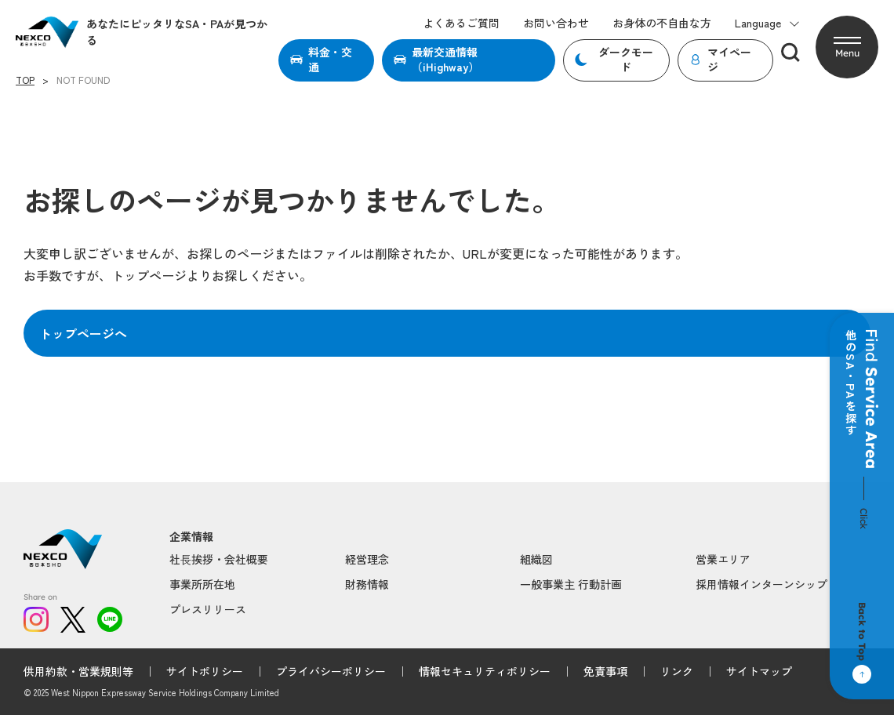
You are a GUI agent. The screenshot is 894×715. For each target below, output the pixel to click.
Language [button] (767, 23)
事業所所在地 (202, 584)
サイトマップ (759, 671)
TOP (25, 80)
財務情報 (367, 584)
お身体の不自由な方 (661, 23)
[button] (847, 47)
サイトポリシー (204, 671)
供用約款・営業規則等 (78, 671)
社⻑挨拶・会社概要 (218, 559)
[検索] (790, 52)
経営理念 (367, 559)
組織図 (536, 559)
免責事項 (605, 671)
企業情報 (191, 536)
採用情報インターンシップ (761, 584)
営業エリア (723, 559)
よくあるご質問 (461, 23)
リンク (676, 671)
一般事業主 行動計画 (571, 584)
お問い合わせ (556, 23)
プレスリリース (207, 609)
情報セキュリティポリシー (485, 671)
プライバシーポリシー (331, 671)
